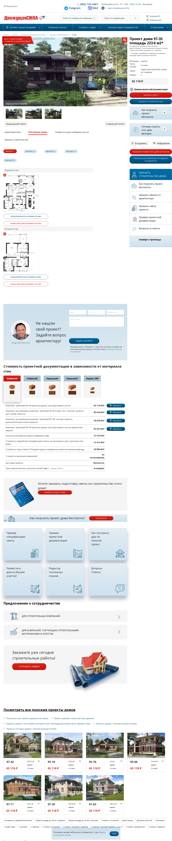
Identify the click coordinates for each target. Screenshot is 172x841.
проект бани (57, 468)
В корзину (141, 143)
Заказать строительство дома (152, 174)
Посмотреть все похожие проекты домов (39, 709)
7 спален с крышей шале (135, 827)
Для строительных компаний (41, 616)
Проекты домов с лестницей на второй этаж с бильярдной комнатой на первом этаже (46, 723)
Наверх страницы (150, 239)
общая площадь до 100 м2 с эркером (50, 820)
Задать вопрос (84, 341)
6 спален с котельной (51, 827)
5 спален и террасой (157, 827)
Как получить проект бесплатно (149, 113)
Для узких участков (144, 820)
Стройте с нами (87, 27)
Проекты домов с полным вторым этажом (115, 723)
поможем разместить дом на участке (150, 152)
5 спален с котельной (109, 820)
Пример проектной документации (151, 89)
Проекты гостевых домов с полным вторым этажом (29, 728)
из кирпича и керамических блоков (18, 820)
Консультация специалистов (123, 27)
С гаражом (35, 827)
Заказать (117, 405)
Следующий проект (115, 123)
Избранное (163, 143)
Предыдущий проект (16, 123)
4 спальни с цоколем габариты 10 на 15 (106, 827)
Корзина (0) (155, 16)
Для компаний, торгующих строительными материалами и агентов (50, 632)
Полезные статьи (57, 27)
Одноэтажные (127, 820)
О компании (157, 27)
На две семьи (10, 827)
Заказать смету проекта (147, 208)
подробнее (101, 518)
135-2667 (89, 4)
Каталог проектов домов (23, 27)
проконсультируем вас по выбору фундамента (151, 159)
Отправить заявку (29, 666)
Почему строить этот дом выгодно (151, 130)
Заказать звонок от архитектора (150, 196)
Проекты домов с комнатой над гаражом (72, 718)
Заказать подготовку (54, 492)
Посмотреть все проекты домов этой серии (25, 718)
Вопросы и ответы (149, 228)
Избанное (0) (155, 20)
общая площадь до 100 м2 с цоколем (83, 820)
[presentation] (86, 331)
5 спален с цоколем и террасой (75, 827)
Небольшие (160, 820)
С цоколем (23, 827)
